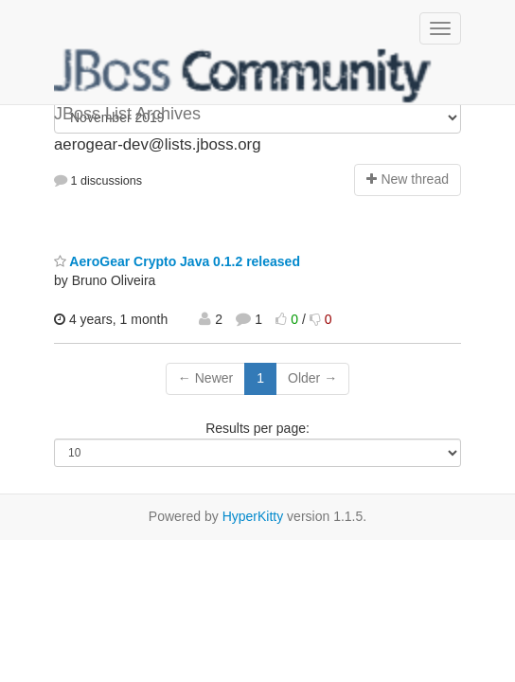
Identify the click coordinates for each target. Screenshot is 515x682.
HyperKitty (253, 516)
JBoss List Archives (243, 75)
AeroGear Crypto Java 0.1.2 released (177, 261)
